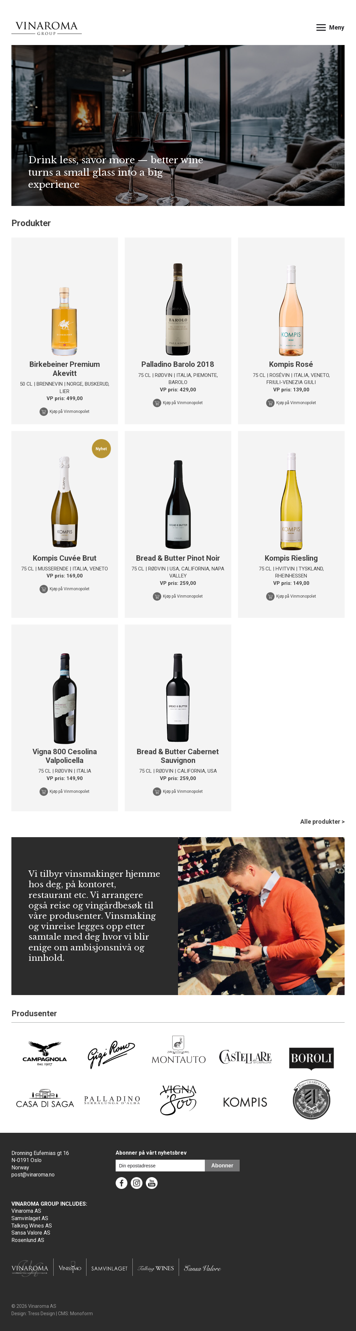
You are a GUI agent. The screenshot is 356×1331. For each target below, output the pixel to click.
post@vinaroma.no (33, 1174)
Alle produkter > (322, 821)
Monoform (81, 1313)
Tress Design (41, 1313)
